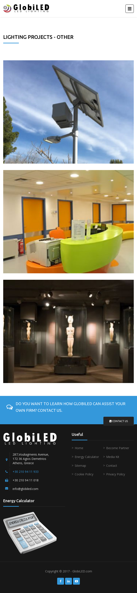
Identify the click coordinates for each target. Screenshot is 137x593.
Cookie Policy (84, 474)
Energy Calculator (87, 457)
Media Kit (112, 457)
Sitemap (80, 466)
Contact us (118, 421)
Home (79, 448)
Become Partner (117, 448)
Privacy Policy (115, 474)
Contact (111, 466)
